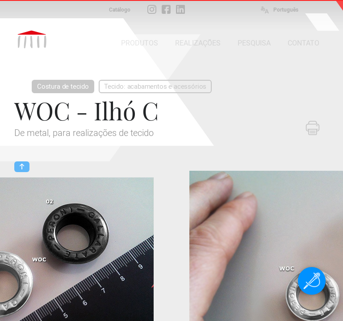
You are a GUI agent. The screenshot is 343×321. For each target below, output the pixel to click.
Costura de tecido (63, 86)
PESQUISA (254, 43)
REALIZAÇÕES (198, 43)
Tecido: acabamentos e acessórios (155, 86)
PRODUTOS (139, 43)
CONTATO (303, 43)
